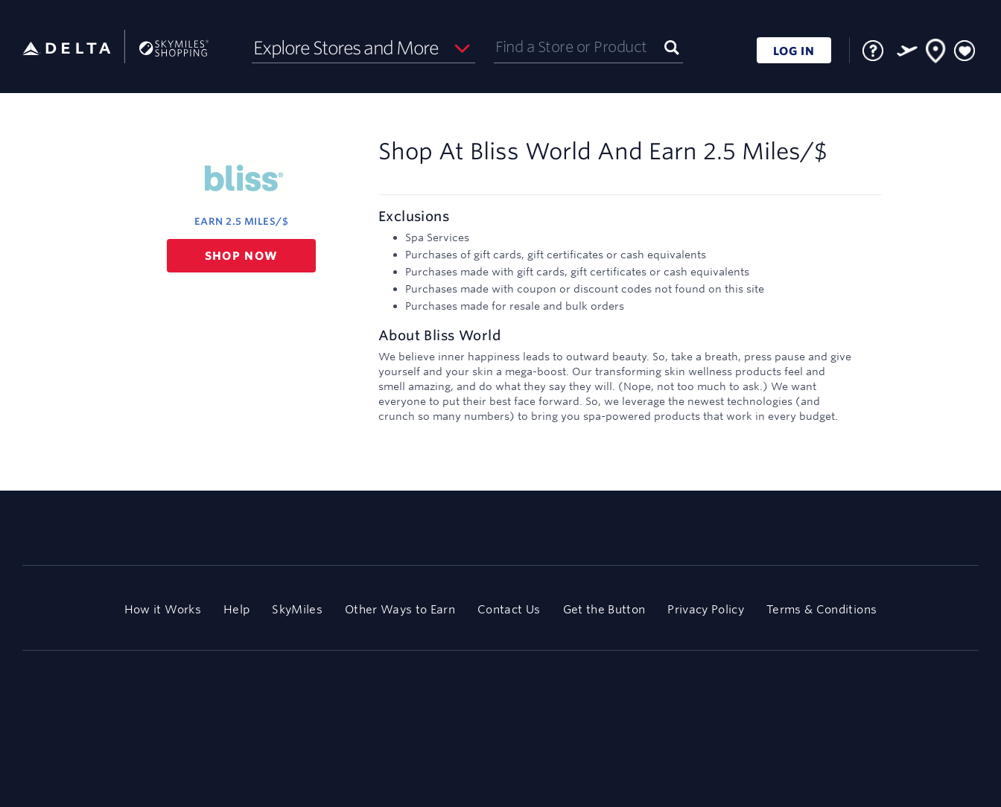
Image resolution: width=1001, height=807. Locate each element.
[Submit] (672, 46)
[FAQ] (873, 50)
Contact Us (508, 609)
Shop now (242, 256)
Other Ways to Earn (400, 609)
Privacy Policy (705, 609)
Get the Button (604, 609)
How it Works (162, 609)
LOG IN (794, 51)
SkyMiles (297, 609)
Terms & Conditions (821, 609)
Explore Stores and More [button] (346, 47)
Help (236, 609)
